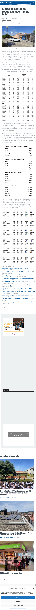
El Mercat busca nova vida (11, 573)
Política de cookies (13, 608)
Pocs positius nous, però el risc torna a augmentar (16, 302)
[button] (34, 588)
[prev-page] (1, 579)
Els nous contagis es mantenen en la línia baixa (15, 285)
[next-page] (4, 579)
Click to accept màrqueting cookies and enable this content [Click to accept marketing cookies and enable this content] (19, 434)
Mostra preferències (18, 605)
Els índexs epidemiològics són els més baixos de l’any (17, 281)
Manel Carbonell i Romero (6, 537)
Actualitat (4, 21)
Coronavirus (8, 21)
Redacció (7, 18)
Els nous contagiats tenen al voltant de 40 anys (15, 298)
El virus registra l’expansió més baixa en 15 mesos (16, 271)
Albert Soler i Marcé (5, 497)
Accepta (18, 597)
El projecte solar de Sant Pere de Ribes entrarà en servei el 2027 (16, 534)
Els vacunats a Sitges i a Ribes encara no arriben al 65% (17, 295)
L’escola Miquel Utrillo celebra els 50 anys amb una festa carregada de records (15, 493)
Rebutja (18, 601)
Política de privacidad (22, 608)
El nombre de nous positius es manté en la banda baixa (17, 278)
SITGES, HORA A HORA (24, 307)
